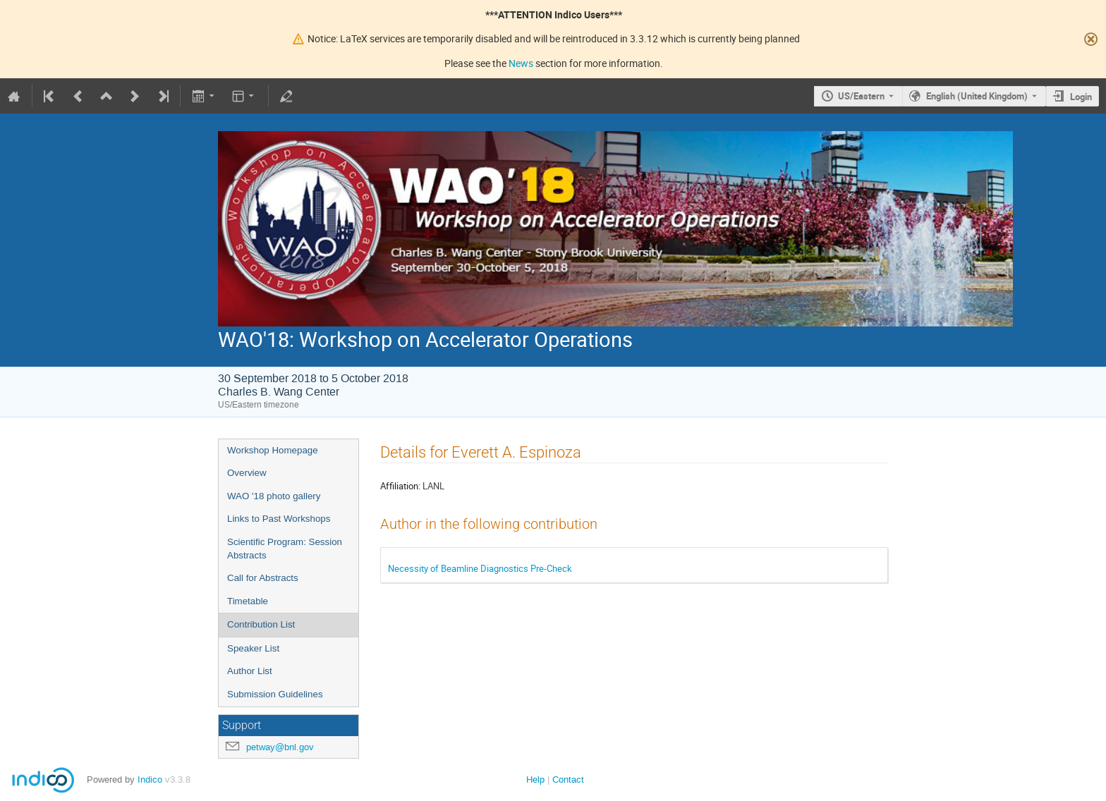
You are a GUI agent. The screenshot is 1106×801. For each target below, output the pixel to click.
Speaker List (253, 648)
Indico (150, 779)
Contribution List (261, 624)
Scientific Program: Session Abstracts (284, 549)
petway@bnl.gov (280, 747)
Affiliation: (400, 485)
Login (1081, 96)
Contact (568, 779)
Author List (249, 671)
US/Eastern (861, 96)
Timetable (247, 601)
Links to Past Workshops (278, 518)
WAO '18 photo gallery (273, 496)
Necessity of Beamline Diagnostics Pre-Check (480, 568)
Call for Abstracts (262, 578)
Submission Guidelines (275, 694)
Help (535, 779)
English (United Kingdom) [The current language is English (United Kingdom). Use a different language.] (977, 96)
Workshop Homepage (272, 450)
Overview (247, 472)
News (521, 63)
